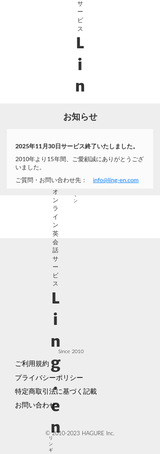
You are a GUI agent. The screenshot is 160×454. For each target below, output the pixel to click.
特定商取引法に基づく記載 (56, 391)
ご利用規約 (32, 363)
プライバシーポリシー (49, 377)
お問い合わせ (35, 405)
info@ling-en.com (116, 179)
